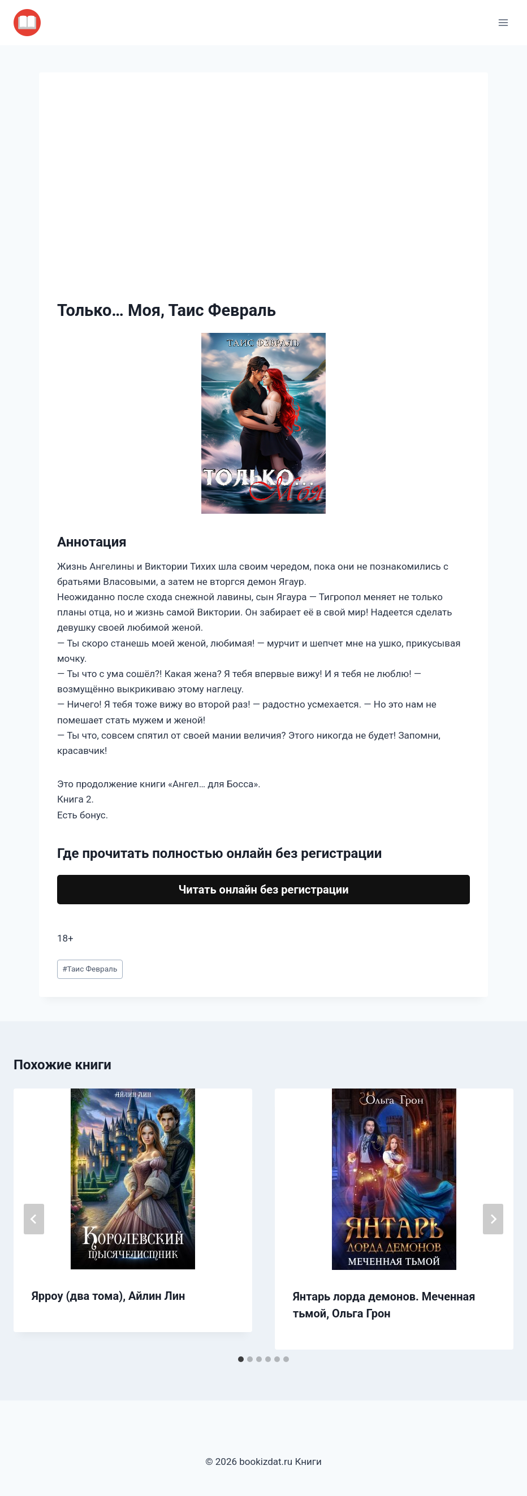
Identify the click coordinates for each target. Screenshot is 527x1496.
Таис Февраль (89, 968)
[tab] (241, 1359)
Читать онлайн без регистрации (263, 889)
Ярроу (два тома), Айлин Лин (108, 1296)
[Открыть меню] (503, 22)
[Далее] (493, 1219)
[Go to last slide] (34, 1219)
